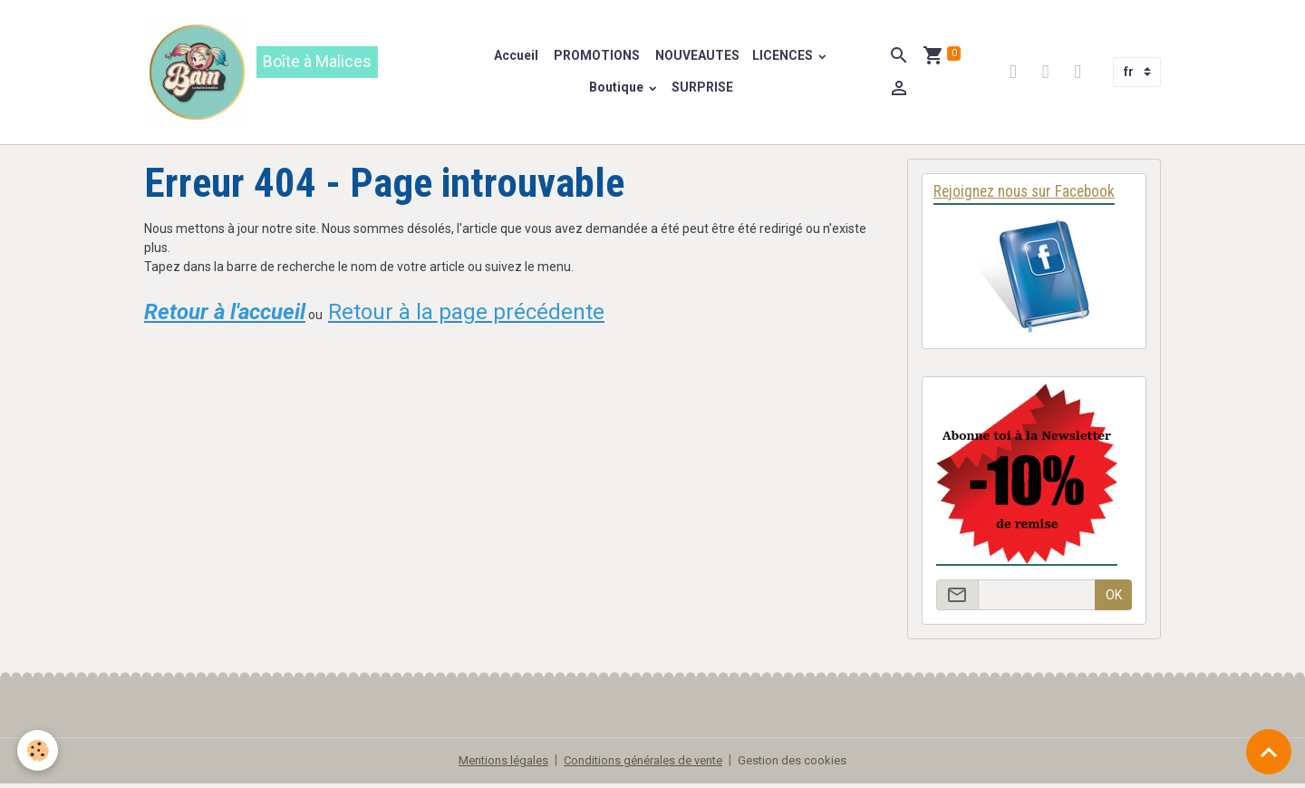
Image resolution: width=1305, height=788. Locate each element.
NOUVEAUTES (696, 57)
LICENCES (785, 57)
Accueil (517, 57)
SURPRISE (703, 89)
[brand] (296, 73)
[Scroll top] (1268, 751)
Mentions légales (494, 764)
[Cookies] (38, 750)
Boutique (618, 89)
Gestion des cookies (803, 764)
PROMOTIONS (596, 57)
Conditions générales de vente (644, 764)
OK (1114, 599)
